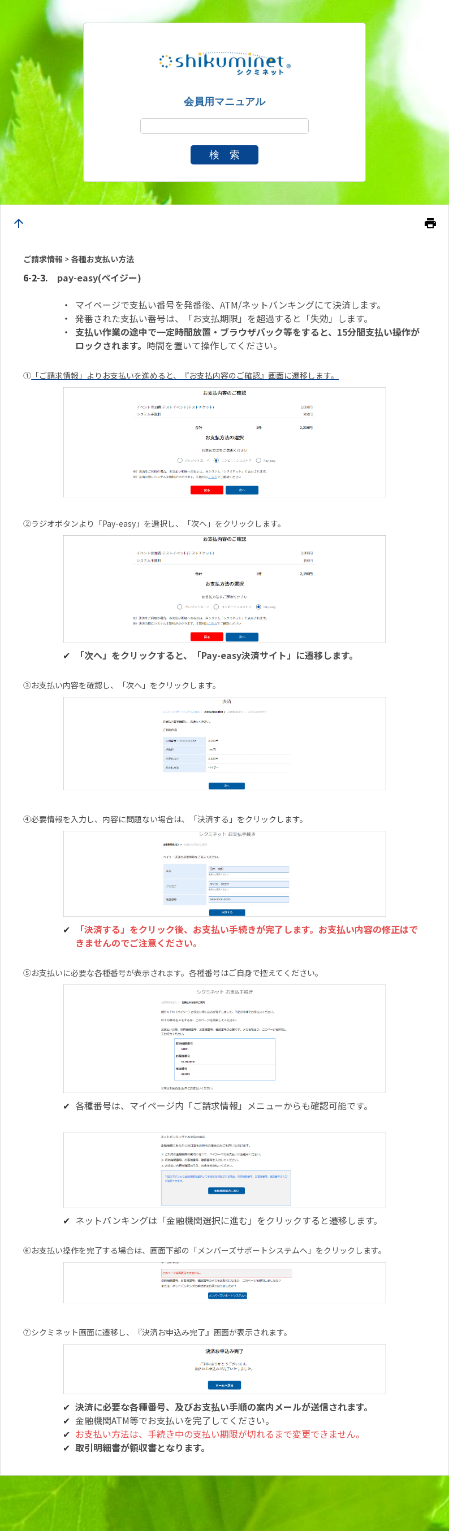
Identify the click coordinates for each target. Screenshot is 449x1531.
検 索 (224, 155)
